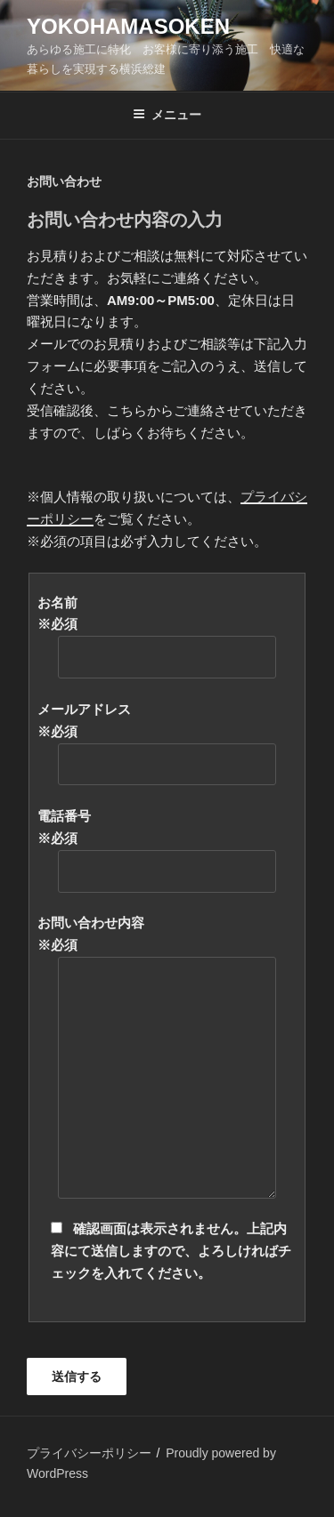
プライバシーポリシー (89, 1453)
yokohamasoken (128, 26)
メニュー (167, 115)
